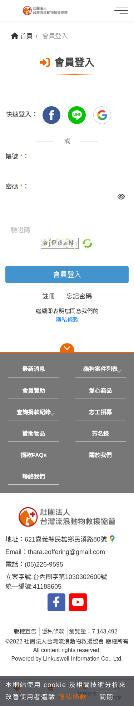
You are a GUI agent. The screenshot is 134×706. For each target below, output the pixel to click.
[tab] (101, 369)
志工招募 (100, 412)
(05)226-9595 (44, 564)
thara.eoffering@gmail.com (66, 552)
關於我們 (100, 455)
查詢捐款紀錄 (33, 412)
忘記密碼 (79, 296)
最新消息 (33, 369)
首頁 (22, 36)
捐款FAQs (33, 455)
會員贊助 (33, 391)
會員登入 (67, 274)
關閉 (106, 697)
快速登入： (22, 114)
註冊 (48, 296)
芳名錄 (100, 434)
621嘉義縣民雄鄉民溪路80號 (70, 539)
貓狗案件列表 (100, 369)
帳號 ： (17, 156)
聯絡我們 (33, 477)
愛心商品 (100, 391)
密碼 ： (17, 186)
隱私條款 (67, 320)
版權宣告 (25, 631)
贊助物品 (33, 434)
